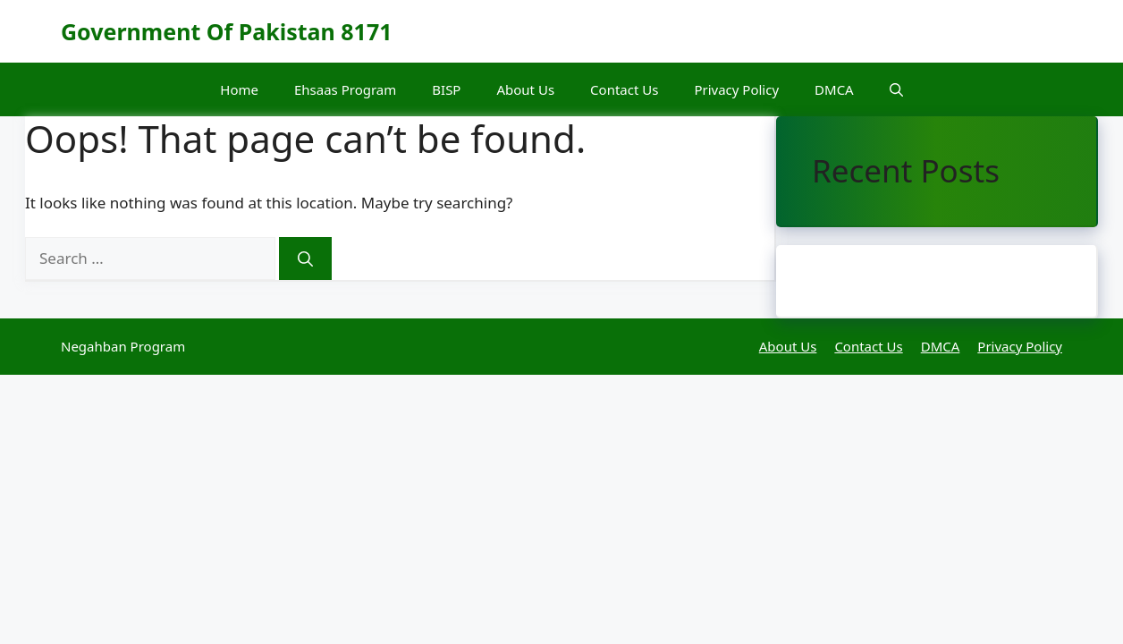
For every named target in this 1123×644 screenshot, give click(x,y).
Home (239, 89)
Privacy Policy (736, 89)
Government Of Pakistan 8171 (227, 31)
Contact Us (624, 89)
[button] (896, 89)
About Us (525, 89)
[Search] (305, 258)
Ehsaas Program (345, 89)
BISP (446, 89)
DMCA (834, 89)
